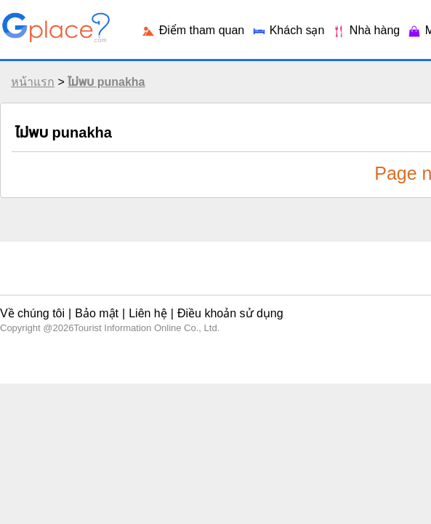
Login (338, 21)
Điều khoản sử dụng (195, 301)
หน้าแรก (29, 93)
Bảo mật (83, 301)
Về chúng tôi (30, 301)
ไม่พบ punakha (102, 93)
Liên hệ (126, 301)
